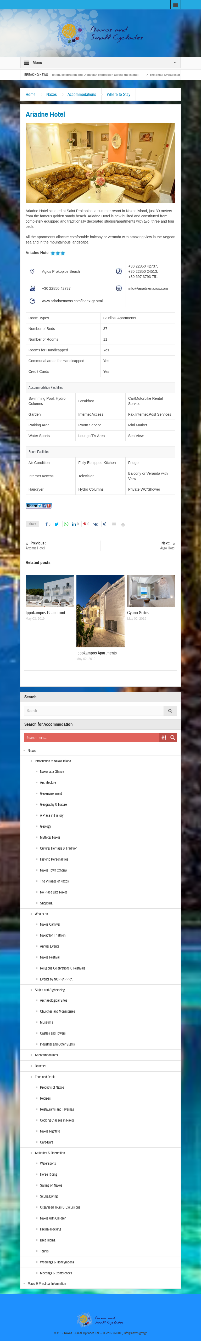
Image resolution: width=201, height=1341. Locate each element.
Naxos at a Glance (52, 771)
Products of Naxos (52, 1087)
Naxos (51, 94)
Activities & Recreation (50, 1153)
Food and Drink (45, 1077)
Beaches (40, 1066)
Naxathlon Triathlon (52, 935)
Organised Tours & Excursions (60, 1207)
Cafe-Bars (46, 1142)
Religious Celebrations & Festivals (62, 968)
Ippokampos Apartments (96, 653)
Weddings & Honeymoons (57, 1262)
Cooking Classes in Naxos (57, 1120)
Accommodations (82, 94)
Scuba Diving (49, 1196)
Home (31, 94)
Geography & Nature (53, 804)
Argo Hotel (138, 546)
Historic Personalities (54, 859)
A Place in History (52, 815)
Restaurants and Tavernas (57, 1109)
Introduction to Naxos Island (53, 761)
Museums (46, 1022)
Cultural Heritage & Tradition (58, 848)
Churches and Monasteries (57, 1011)
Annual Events (49, 946)
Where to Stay (118, 94)
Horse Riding (48, 1174)
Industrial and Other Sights (57, 1044)
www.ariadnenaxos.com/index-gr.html (72, 301)
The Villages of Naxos (54, 881)
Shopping (46, 903)
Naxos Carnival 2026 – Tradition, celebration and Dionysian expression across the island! (96, 74)
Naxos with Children (53, 1218)
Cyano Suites (138, 613)
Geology (45, 826)
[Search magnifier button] (172, 737)
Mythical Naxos (50, 837)
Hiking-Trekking (50, 1229)
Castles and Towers (53, 1033)
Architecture (48, 782)
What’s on (41, 914)
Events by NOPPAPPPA (56, 979)
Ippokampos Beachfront (45, 613)
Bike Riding (47, 1240)
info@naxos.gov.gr (135, 1333)
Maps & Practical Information (47, 1283)
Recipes (45, 1098)
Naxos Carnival (50, 924)
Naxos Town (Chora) (53, 870)
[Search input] (92, 737)
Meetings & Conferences (56, 1273)
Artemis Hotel (63, 546)
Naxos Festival (50, 957)
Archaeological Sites (53, 1000)
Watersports (48, 1163)
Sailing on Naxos (51, 1185)
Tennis (44, 1251)
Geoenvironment (51, 793)
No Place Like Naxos (54, 892)
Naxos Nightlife (50, 1131)
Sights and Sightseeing (50, 990)
